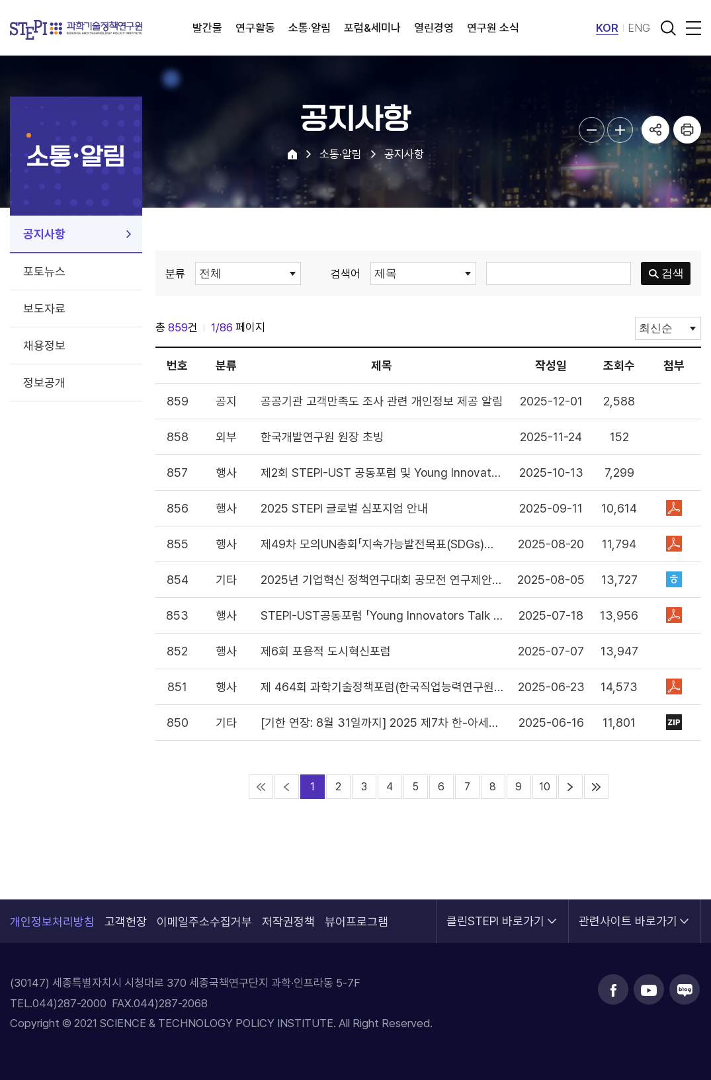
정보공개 (44, 383)
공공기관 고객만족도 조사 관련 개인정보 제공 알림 (382, 401)
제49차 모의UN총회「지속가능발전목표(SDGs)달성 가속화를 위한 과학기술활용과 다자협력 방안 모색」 (382, 544)
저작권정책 (288, 922)
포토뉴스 (44, 271)
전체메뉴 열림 (691, 28)
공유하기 (655, 130)
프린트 (687, 130)
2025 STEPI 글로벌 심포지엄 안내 (344, 508)
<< (261, 786)
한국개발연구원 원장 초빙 (322, 437)
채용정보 (44, 346)
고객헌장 (126, 922)
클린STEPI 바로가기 (495, 913)
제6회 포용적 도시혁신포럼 (326, 651)
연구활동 (255, 27)
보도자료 (44, 308)
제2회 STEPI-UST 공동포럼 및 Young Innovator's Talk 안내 (382, 472)
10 (544, 786)
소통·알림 (309, 27)
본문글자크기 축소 (592, 130)
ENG (639, 27)
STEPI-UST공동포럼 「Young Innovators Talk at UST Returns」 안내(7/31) (382, 615)
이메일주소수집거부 (204, 922)
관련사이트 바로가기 (628, 913)
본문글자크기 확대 (620, 130)
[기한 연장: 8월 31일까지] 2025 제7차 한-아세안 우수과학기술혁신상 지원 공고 (382, 722)
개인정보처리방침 (52, 922)
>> (596, 786)
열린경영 (434, 27)
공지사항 (44, 234)
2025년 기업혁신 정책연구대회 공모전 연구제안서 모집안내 (382, 580)
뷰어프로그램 (356, 922)
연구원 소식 (493, 27)
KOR (607, 27)
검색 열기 (668, 28)
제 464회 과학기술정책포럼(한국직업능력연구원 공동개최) (382, 687)
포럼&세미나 (372, 27)
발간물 (207, 27)
